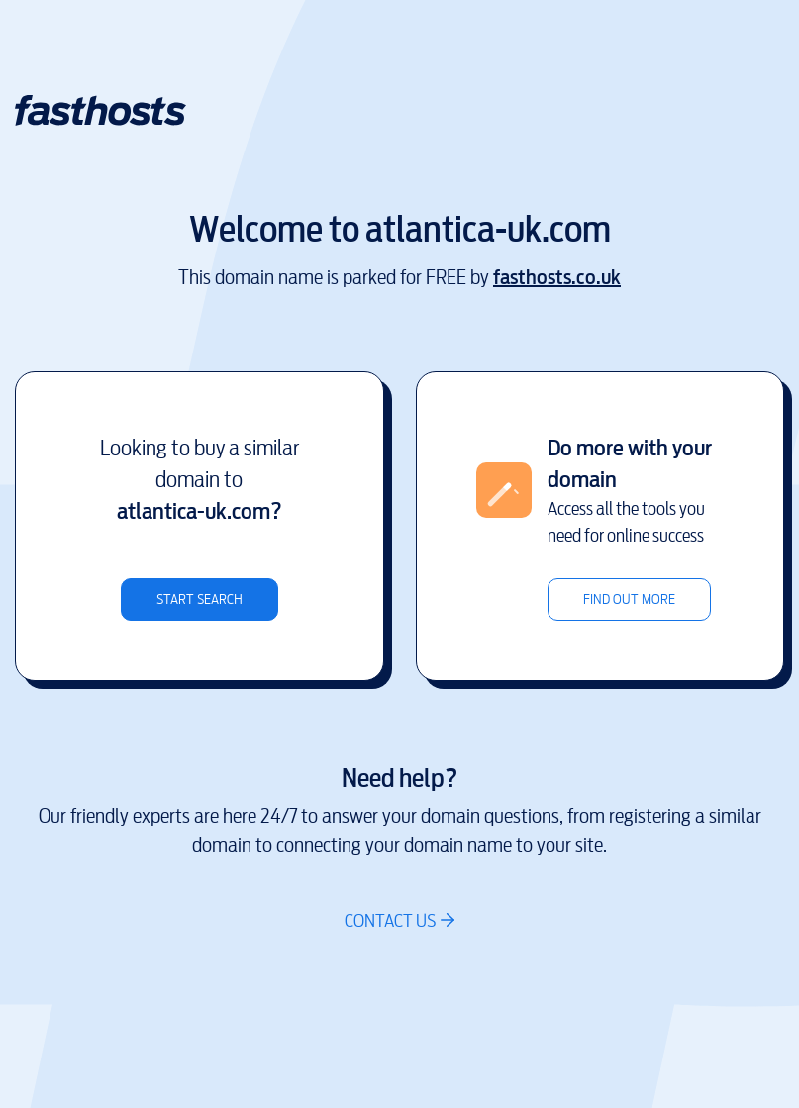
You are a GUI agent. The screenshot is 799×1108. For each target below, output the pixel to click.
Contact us (390, 920)
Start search (199, 599)
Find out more (629, 599)
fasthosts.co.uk (557, 277)
